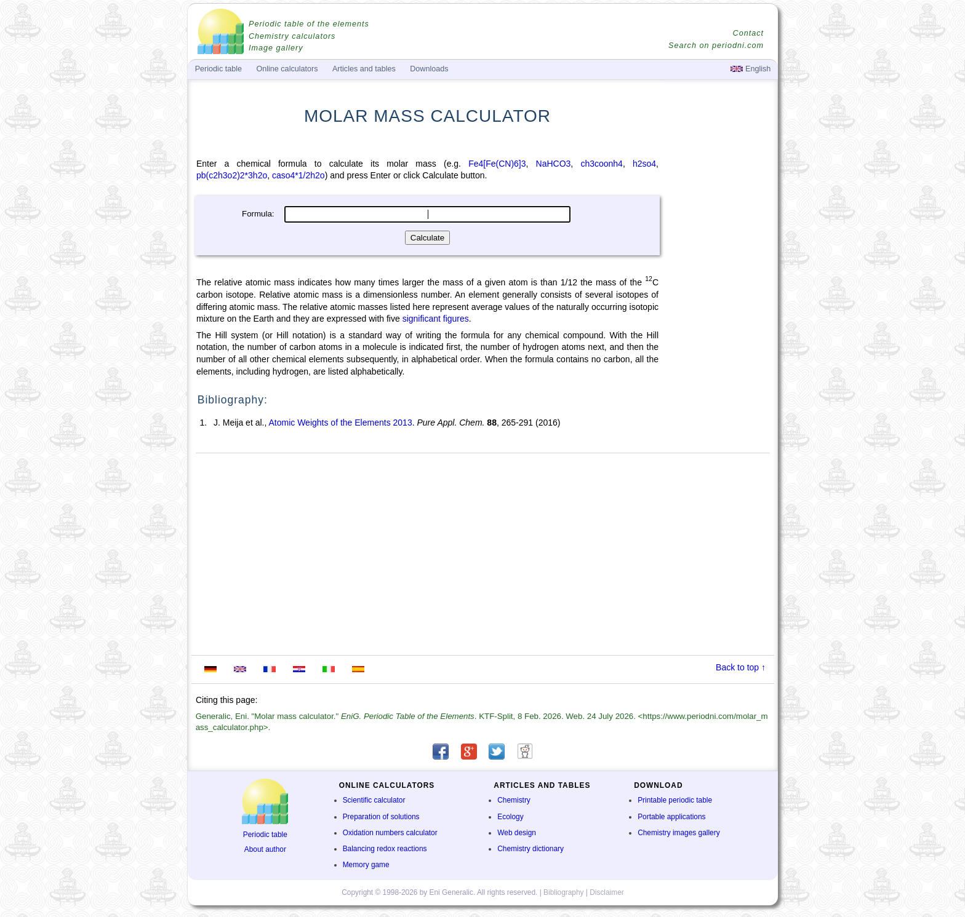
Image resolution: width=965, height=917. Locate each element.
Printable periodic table (675, 800)
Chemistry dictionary (530, 848)
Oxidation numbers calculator (390, 832)
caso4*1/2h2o (298, 175)
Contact (748, 33)
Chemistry (514, 800)
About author (265, 849)
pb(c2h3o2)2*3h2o (231, 175)
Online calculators (287, 69)
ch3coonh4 (601, 164)
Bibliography (563, 892)
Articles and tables (364, 69)
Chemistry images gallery (678, 832)
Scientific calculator (374, 800)
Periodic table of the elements (309, 24)
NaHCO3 (553, 164)
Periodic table (265, 834)
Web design (516, 832)
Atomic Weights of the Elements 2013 (340, 422)
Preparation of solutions (381, 816)
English (751, 69)
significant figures (435, 319)
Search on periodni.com (716, 45)
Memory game (366, 864)
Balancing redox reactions (385, 848)
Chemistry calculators (292, 36)
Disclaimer (607, 892)
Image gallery (276, 48)
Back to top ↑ (741, 667)
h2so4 (644, 164)
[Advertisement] (719, 330)
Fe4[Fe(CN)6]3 (497, 164)
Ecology (510, 816)
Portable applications (671, 816)
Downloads (429, 69)
